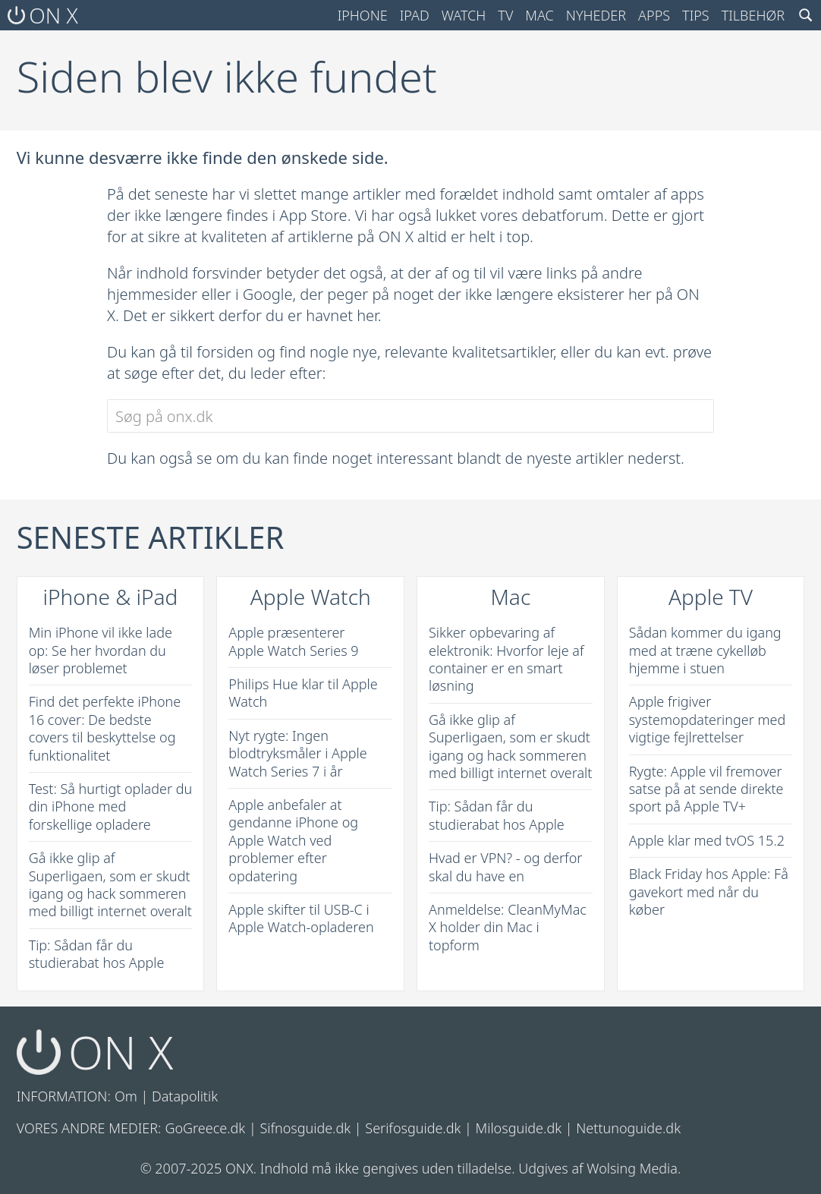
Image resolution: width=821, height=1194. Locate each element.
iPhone (363, 15)
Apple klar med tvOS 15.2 (707, 840)
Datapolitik (185, 1096)
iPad (414, 15)
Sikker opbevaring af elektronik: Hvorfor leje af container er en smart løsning (506, 659)
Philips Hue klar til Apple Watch (302, 692)
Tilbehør (753, 15)
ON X (43, 15)
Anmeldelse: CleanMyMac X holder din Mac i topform (508, 927)
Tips (695, 15)
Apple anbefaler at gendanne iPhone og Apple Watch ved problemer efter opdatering (293, 840)
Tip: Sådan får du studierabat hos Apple (97, 954)
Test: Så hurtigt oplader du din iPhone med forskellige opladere (111, 806)
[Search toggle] (806, 15)
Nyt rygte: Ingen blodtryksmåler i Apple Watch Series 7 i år (297, 753)
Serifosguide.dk (413, 1128)
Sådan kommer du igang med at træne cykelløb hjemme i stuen (705, 650)
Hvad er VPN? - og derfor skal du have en (505, 866)
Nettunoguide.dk (628, 1128)
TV (505, 15)
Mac (539, 15)
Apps (654, 15)
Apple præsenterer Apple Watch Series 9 (293, 641)
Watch (464, 15)
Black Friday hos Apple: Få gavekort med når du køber (708, 891)
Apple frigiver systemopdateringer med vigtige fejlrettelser (707, 719)
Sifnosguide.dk (305, 1128)
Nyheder (596, 15)
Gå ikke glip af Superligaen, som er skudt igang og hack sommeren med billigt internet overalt (110, 884)
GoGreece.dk (205, 1128)
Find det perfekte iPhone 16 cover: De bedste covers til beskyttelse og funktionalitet (105, 728)
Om (126, 1096)
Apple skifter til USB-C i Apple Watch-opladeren (300, 918)
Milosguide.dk (519, 1128)
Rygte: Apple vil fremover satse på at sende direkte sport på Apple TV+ (706, 789)
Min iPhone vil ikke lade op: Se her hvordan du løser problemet (100, 650)
